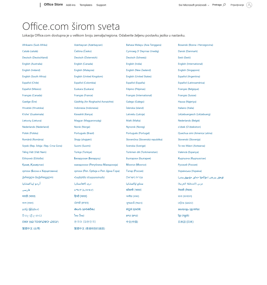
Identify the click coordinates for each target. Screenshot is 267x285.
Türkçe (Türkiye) (83, 152)
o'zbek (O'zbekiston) (189, 127)
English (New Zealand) (138, 70)
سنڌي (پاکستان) (134, 183)
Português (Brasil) (84, 133)
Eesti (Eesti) (184, 57)
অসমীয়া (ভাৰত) (132, 196)
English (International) (190, 63)
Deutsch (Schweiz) (136, 57)
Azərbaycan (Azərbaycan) (88, 45)
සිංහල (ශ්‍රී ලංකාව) (32, 215)
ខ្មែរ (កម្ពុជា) (183, 215)
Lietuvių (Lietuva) (32, 120)
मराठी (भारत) (28, 196)
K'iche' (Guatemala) (33, 114)
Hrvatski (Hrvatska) (33, 108)
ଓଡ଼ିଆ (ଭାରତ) (185, 203)
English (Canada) (83, 63)
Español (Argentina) (189, 76)
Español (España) (135, 82)
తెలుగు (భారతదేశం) (84, 209)
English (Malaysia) (84, 70)
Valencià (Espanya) (188, 152)
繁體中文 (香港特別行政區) (89, 228)
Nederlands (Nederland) (35, 127)
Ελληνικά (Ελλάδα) (33, 158)
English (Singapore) (189, 70)
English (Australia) (32, 63)
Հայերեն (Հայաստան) (89, 177)
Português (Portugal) (138, 133)
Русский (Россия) (187, 164)
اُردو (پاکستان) (31, 183)
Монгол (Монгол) (136, 164)
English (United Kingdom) (88, 76)
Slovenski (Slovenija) (189, 139)
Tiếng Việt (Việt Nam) (34, 152)
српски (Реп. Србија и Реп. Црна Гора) (97, 171)
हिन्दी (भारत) (80, 196)
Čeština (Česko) (83, 51)
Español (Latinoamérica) (191, 82)
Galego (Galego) (135, 101)
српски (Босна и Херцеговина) (40, 171)
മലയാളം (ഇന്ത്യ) (189, 209)
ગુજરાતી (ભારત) (134, 203)
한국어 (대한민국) (85, 221)
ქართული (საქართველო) (37, 177)
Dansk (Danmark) (188, 51)
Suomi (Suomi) (82, 145)
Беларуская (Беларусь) (87, 158)
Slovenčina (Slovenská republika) (144, 139)
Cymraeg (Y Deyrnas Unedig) (142, 51)
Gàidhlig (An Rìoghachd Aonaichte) (93, 101)
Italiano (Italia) (186, 108)
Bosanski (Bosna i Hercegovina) (195, 45)
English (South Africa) (34, 76)
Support (101, 4)
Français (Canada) (32, 95)
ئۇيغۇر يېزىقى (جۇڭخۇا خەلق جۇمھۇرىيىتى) (201, 177)
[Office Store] (53, 5)
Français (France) (83, 95)
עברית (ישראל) (134, 177)
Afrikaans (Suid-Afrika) (34, 45)
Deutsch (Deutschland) (35, 57)
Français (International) (139, 95)
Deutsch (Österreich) (85, 57)
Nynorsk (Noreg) (135, 127)
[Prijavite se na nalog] (241, 5)
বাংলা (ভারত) (27, 203)
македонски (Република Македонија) (96, 164)
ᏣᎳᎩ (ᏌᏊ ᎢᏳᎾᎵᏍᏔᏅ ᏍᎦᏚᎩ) (40, 221)
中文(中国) (132, 221)
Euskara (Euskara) (84, 89)
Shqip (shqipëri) (83, 139)
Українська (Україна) (190, 171)
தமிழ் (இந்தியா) (30, 209)
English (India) (134, 63)
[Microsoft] (26, 5)
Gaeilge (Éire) (29, 101)
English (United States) (138, 76)
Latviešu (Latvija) (135, 114)
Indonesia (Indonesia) (86, 108)
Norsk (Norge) (82, 127)
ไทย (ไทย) (79, 215)
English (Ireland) (31, 70)
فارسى (26, 190)
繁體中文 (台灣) (31, 228)
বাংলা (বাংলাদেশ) (185, 196)
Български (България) (138, 158)
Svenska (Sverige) (136, 145)
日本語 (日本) (186, 221)
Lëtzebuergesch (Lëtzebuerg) (194, 114)
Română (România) (33, 139)
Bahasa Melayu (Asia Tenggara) (143, 45)
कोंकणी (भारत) (134, 190)
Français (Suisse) (187, 95)
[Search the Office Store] (219, 5)
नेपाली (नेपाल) (185, 190)
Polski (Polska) (30, 133)
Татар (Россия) (134, 171)
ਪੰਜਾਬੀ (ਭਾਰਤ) (81, 203)
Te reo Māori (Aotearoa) (191, 145)
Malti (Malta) (133, 120)
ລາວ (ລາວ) (132, 215)
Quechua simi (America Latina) (195, 133)
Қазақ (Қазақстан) (33, 164)
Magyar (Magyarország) (87, 120)
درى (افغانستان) (82, 183)
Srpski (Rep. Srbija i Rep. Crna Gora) (42, 145)
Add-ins (70, 4)
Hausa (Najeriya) (187, 101)
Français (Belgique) (188, 89)
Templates (86, 4)
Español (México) (31, 89)
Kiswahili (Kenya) (83, 114)
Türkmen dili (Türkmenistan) (142, 152)
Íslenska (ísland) (135, 108)
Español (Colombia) (85, 82)
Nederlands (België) (189, 120)
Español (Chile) (30, 82)
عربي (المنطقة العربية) (190, 183)
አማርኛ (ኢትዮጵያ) (83, 190)
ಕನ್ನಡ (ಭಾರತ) (133, 209)
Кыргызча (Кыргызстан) (192, 158)
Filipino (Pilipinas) (135, 89)
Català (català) (30, 51)
